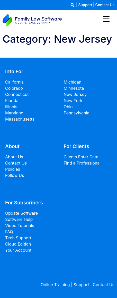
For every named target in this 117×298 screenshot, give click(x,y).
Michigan (73, 82)
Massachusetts (19, 119)
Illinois (11, 106)
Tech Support (18, 237)
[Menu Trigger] (106, 19)
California (14, 82)
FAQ (9, 231)
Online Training (55, 284)
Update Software (21, 213)
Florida (12, 100)
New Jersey (75, 94)
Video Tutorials (19, 225)
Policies (12, 169)
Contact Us (104, 5)
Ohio (68, 106)
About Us (14, 156)
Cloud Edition (18, 244)
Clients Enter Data (81, 156)
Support (85, 5)
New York (73, 100)
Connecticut (17, 94)
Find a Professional (82, 163)
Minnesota (74, 88)
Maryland (14, 112)
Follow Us (14, 175)
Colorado (14, 88)
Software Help (19, 219)
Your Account (18, 250)
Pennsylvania (76, 112)
